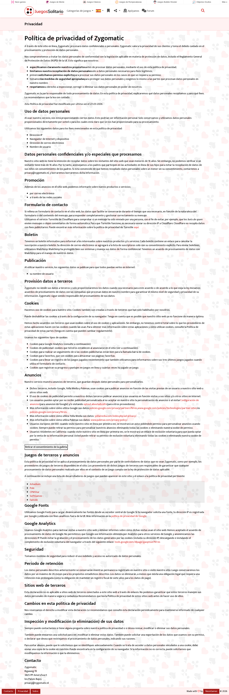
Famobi (34, 500)
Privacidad (23, 691)
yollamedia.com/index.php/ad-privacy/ (115, 416)
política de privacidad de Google (128, 516)
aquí (136, 227)
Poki (32, 488)
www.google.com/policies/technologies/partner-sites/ (167, 408)
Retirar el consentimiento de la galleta (46, 447)
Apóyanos (131, 11)
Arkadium (35, 484)
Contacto (8, 691)
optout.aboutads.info (95, 404)
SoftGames (36, 496)
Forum (148, 11)
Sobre (35, 691)
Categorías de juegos (79, 11)
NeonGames (211, 691)
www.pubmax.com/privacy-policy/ (109, 420)
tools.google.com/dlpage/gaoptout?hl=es (137, 542)
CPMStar (34, 492)
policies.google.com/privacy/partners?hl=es (113, 408)
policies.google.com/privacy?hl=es (48, 412)
